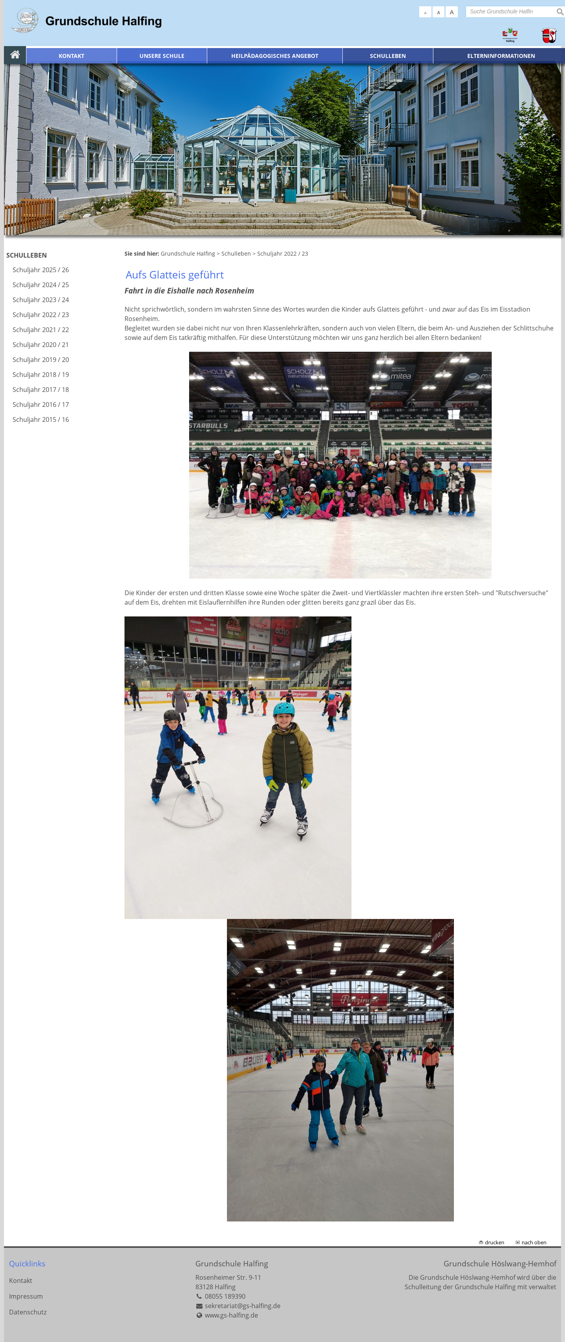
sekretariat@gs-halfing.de (243, 1305)
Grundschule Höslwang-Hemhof (500, 1263)
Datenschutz (27, 1312)
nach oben (534, 1242)
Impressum (26, 1296)
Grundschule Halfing (231, 1263)
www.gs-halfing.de (231, 1315)
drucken (494, 1242)
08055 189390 (225, 1296)
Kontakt (20, 1280)
